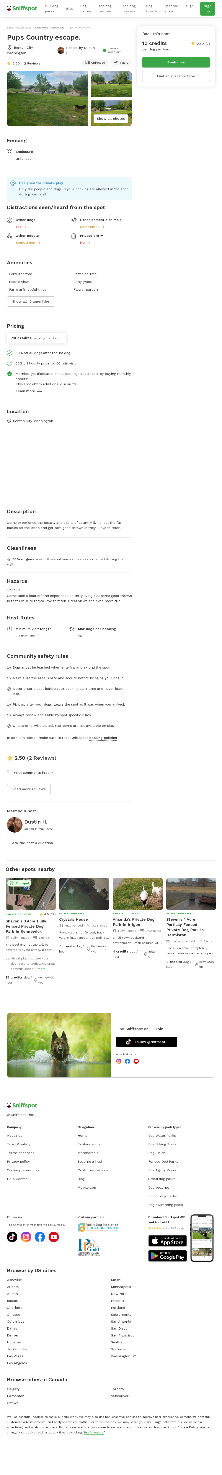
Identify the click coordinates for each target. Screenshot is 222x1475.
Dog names (85, 8)
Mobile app (87, 1187)
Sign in (190, 8)
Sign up (208, 8)
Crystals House (73, 919)
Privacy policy (18, 1161)
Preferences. (94, 1432)
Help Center (17, 1179)
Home (83, 1135)
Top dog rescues (105, 8)
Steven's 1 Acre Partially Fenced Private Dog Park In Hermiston (185, 927)
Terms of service (20, 1153)
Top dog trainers (129, 8)
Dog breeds (152, 8)
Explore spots (89, 1144)
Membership (88, 1153)
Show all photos (111, 118)
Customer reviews (93, 1170)
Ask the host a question (32, 843)
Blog (69, 8)
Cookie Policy (188, 1427)
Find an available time (176, 76)
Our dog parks (51, 8)
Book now (176, 62)
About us (14, 1135)
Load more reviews (29, 789)
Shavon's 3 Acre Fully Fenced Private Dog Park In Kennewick (26, 926)
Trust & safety (18, 1144)
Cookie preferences (23, 1170)
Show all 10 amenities (31, 301)
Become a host (171, 8)
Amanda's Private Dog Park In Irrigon (134, 922)
